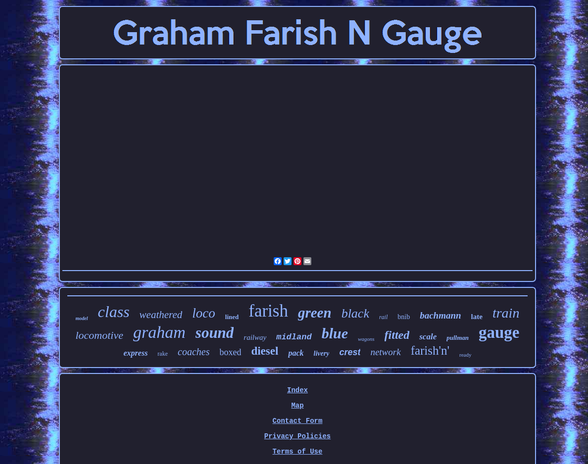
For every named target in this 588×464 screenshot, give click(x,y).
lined (232, 317)
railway (255, 337)
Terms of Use (298, 452)
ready (465, 355)
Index (297, 390)
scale (428, 336)
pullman (457, 337)
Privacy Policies (297, 436)
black (355, 313)
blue (335, 333)
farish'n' (430, 350)
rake (162, 353)
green (315, 313)
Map (297, 406)
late (477, 317)
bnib (403, 317)
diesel (264, 351)
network (385, 352)
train (505, 313)
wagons (366, 339)
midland (293, 337)
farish (268, 311)
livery (322, 353)
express (135, 353)
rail (383, 317)
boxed (230, 352)
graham (159, 332)
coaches (193, 351)
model (82, 318)
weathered (161, 315)
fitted (397, 334)
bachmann (440, 315)
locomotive (99, 335)
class (114, 312)
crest (349, 352)
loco (203, 313)
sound (215, 332)
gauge (499, 332)
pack (295, 353)
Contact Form (298, 421)
